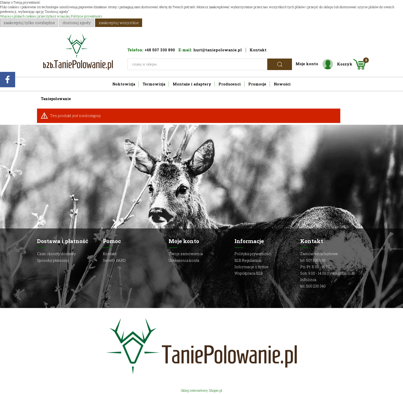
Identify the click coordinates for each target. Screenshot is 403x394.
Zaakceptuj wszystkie (119, 22)
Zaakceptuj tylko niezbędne (29, 22)
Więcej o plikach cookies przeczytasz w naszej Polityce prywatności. (51, 16)
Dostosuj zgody (77, 22)
